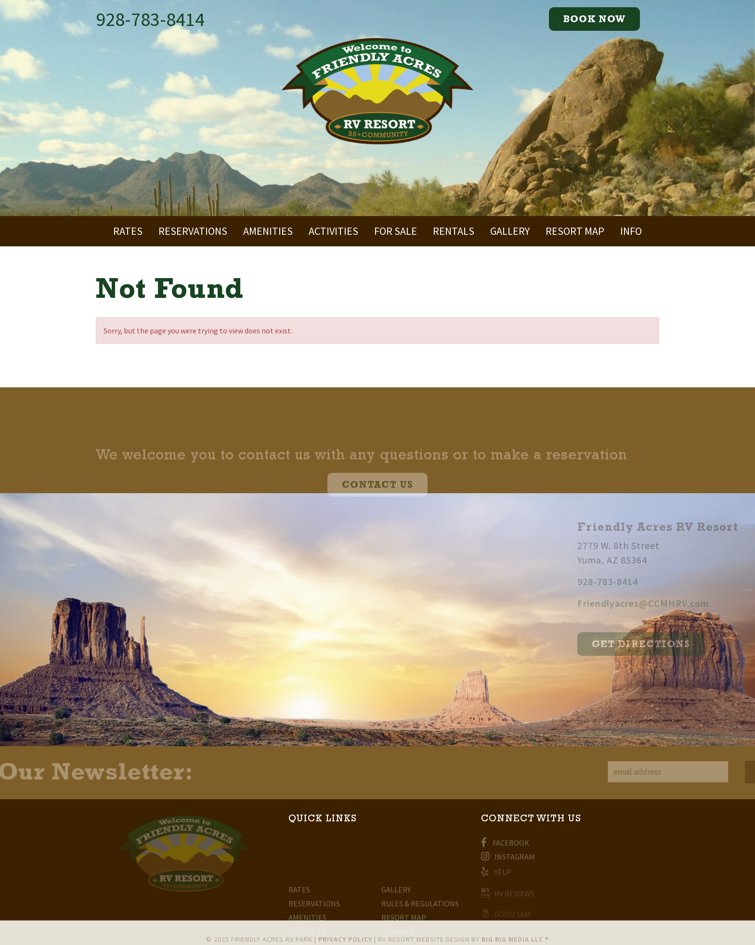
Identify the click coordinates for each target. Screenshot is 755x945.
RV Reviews (507, 895)
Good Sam (506, 914)
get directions (688, 645)
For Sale (395, 231)
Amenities (268, 231)
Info (631, 231)
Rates (128, 231)
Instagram (508, 859)
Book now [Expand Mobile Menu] (594, 20)
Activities (333, 231)
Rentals (453, 231)
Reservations (192, 231)
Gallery (510, 231)
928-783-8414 (655, 581)
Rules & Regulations (420, 917)
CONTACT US (377, 493)
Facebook (505, 845)
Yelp (496, 874)
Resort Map (575, 231)
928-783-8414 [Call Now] (150, 19)
